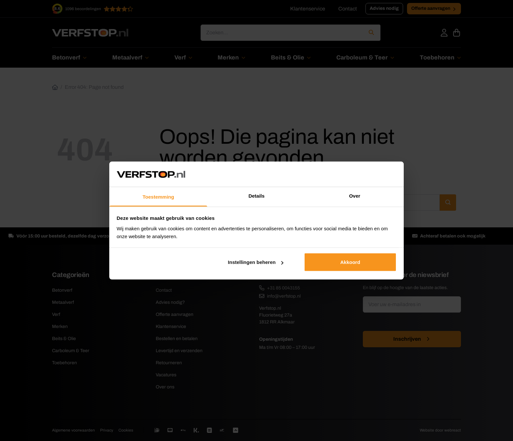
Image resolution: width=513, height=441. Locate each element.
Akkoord (350, 262)
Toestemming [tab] (158, 196)
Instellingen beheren (256, 262)
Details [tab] (256, 195)
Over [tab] (354, 195)
